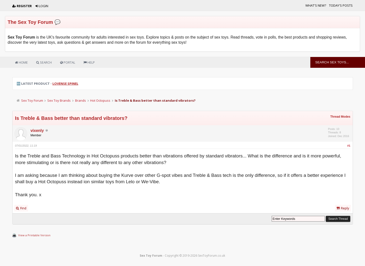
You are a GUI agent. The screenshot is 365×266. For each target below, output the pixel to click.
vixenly (37, 130)
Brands (80, 100)
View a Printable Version (34, 235)
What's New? (315, 5)
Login (41, 6)
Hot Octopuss (100, 100)
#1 (348, 145)
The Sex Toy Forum (30, 22)
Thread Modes (340, 116)
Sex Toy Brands (59, 100)
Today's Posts (341, 5)
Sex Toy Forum (32, 100)
